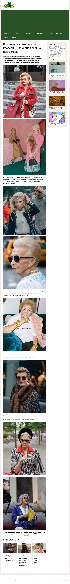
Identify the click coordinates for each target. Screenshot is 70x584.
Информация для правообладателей (44, 580)
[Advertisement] (35, 21)
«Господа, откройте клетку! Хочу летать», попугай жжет (56, 92)
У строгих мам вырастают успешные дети (56, 124)
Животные (39, 33)
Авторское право (30, 580)
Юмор (6, 37)
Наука (50, 33)
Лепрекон (2, 579)
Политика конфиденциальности (16, 580)
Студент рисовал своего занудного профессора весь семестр (56, 75)
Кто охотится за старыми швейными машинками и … (56, 108)
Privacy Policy (58, 580)
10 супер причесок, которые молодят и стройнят (37, 558)
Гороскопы (27, 33)
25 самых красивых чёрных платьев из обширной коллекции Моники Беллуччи (24, 560)
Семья (6, 33)
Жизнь (15, 33)
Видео (14, 37)
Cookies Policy (67, 580)
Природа (59, 33)
